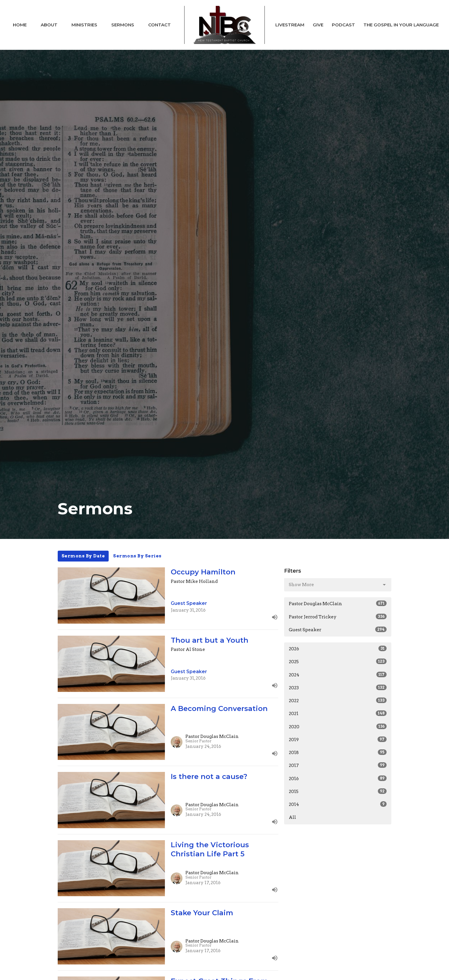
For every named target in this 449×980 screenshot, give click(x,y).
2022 (338, 700)
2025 (338, 661)
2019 (338, 739)
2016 (338, 778)
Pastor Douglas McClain (338, 603)
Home (20, 25)
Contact (159, 25)
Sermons (122, 25)
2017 (338, 765)
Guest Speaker (338, 629)
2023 (338, 687)
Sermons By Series (137, 556)
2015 (338, 791)
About (49, 25)
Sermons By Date (83, 556)
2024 (338, 675)
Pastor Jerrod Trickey (338, 617)
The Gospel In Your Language (401, 25)
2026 (338, 648)
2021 (338, 713)
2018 (338, 752)
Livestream (289, 25)
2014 (338, 804)
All (292, 817)
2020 (338, 726)
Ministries (84, 25)
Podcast (343, 25)
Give (318, 25)
